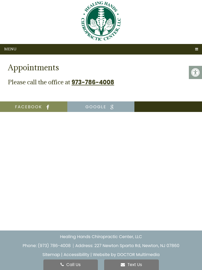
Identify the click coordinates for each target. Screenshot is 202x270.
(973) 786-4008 (55, 246)
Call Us (70, 265)
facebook (33, 107)
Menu (10, 49)
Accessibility (76, 255)
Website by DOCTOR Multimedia (126, 255)
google (101, 107)
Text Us (131, 265)
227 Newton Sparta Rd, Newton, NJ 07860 (136, 246)
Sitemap (51, 255)
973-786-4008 (93, 82)
